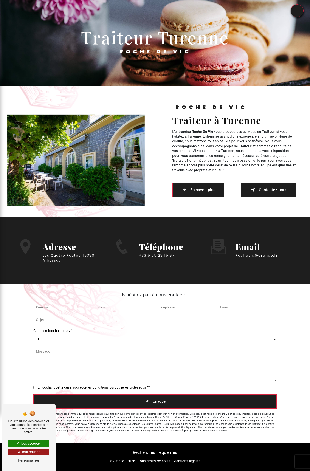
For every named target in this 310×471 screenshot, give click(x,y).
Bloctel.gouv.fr (149, 431)
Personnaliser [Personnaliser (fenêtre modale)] (28, 460)
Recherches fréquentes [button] (155, 453)
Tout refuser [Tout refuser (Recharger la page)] (29, 452)
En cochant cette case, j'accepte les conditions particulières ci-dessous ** (94, 387)
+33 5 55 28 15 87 (157, 261)
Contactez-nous (267, 190)
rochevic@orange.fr (257, 249)
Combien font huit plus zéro (54, 331)
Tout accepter (28, 443)
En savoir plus (198, 190)
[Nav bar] (297, 10)
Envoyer (160, 401)
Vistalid (118, 461)
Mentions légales (186, 461)
